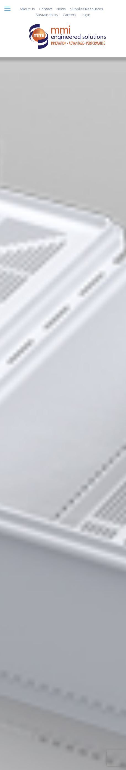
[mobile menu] (7, 8)
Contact (45, 8)
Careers (69, 14)
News (61, 8)
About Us (27, 8)
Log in (85, 14)
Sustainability (47, 14)
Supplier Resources (86, 8)
